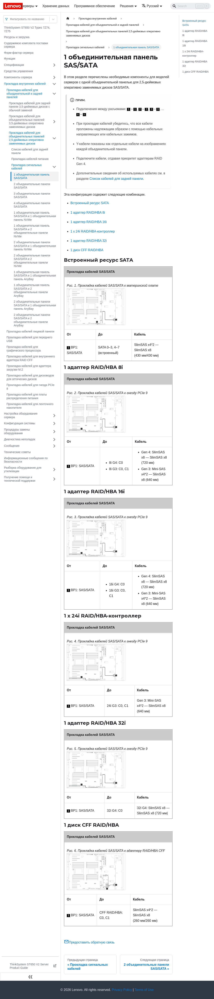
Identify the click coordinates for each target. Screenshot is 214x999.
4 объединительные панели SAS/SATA (32, 205)
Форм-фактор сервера (18, 52)
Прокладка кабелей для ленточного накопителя (29, 405)
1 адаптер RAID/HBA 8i (87, 212)
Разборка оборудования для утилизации (22, 469)
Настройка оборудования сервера (20, 415)
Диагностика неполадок (19, 439)
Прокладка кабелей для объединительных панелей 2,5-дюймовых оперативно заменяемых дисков (26, 138)
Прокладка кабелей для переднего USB (29, 339)
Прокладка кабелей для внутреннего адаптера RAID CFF (30, 358)
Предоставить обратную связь (89, 942)
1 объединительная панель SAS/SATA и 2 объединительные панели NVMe (32, 231)
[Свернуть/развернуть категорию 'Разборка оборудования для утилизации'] (54, 469)
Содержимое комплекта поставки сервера (26, 45)
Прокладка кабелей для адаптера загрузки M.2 (28, 367)
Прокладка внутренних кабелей (25, 83)
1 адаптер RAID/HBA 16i (88, 222)
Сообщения (11, 445)
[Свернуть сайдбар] (30, 977)
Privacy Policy (122, 989)
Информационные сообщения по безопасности (26, 460)
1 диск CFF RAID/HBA (86, 250)
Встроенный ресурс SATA (89, 203)
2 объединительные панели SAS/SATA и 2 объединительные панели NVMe (32, 261)
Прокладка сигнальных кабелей (26, 166)
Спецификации (14, 64)
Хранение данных (56, 6)
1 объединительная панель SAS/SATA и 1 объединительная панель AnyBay (35, 275)
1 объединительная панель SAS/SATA (32, 176)
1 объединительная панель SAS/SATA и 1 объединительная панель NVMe (35, 216)
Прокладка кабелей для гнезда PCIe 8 (30, 386)
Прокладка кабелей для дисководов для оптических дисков (30, 377)
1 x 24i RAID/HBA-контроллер (92, 231)
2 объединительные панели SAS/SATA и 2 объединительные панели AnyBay (32, 320)
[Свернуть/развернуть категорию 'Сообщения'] (54, 446)
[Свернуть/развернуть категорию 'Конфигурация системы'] (54, 423)
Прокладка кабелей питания (30, 159)
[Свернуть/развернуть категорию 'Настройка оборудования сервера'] (54, 415)
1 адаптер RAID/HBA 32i (88, 240)
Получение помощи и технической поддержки (19, 479)
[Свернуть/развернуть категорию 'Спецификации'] (54, 65)
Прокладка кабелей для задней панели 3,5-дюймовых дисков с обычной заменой (29, 107)
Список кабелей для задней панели (29, 151)
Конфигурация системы (19, 423)
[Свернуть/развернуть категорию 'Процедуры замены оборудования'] (54, 431)
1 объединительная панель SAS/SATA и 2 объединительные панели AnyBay (32, 290)
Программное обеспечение (94, 6)
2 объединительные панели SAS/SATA (32, 185)
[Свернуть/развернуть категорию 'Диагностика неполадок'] (54, 439)
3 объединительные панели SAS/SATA (32, 195)
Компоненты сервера (18, 77)
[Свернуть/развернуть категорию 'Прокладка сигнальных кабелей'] (54, 167)
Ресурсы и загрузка (16, 37)
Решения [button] (126, 6)
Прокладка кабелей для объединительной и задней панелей (24, 93)
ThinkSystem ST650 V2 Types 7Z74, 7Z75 (27, 29)
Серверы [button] (27, 6)
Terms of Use (143, 989)
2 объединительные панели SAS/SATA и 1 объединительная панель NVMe (35, 246)
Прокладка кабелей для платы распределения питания (26, 396)
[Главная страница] (68, 18)
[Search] (190, 6)
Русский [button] (150, 6)
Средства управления (18, 71)
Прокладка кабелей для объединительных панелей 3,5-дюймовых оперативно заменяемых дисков (26, 122)
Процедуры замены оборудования (17, 431)
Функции (9, 58)
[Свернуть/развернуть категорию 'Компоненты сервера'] (54, 77)
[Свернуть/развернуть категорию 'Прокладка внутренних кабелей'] (54, 84)
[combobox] (10, 19)
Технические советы (17, 452)
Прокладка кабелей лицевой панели (30, 331)
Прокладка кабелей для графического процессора (23, 348)
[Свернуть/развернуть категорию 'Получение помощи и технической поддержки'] (54, 479)
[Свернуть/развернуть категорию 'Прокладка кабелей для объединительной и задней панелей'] (54, 93)
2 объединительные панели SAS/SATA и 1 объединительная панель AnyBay (35, 305)
